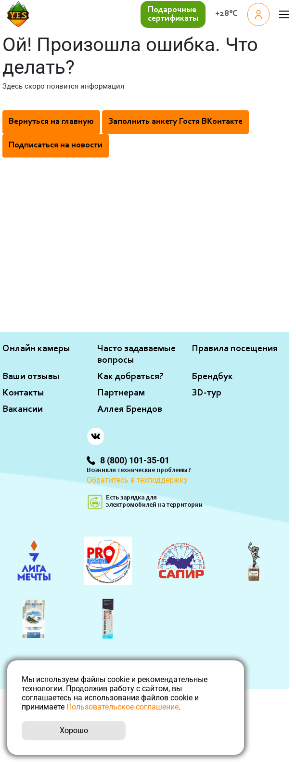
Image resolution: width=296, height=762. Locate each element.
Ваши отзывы (31, 376)
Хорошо (74, 730)
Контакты (23, 393)
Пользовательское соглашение (122, 706)
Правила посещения (235, 349)
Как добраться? (130, 376)
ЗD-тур (206, 393)
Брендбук (212, 376)
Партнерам (121, 393)
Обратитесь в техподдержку (137, 480)
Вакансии (22, 409)
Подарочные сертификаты (173, 14)
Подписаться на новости (56, 145)
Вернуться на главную (51, 122)
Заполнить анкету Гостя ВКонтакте (175, 122)
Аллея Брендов (129, 409)
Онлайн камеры (36, 349)
